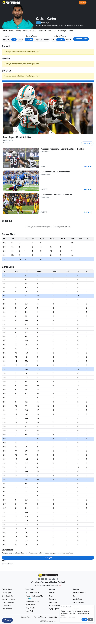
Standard (29, 40)
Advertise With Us (79, 593)
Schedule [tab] (33, 31)
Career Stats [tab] (42, 31)
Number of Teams (59, 36)
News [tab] (71, 31)
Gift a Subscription (79, 602)
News (51, 596)
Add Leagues (48, 558)
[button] (20, 39)
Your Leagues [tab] (62, 31)
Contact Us (53, 617)
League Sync (6, 593)
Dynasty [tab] (18, 31)
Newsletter (53, 602)
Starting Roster (31, 36)
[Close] (93, 607)
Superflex (39, 40)
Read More (87, 143)
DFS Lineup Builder (32, 593)
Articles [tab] (25, 31)
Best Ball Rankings (32, 601)
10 (53, 40)
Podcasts (52, 599)
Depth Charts (30, 605)
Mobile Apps (77, 599)
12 (61, 40)
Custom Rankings (8, 602)
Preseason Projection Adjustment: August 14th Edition (62, 149)
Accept (84, 619)
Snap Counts (30, 608)
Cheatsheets (6, 605)
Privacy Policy (26, 617)
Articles (52, 593)
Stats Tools (30, 611)
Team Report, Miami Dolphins (17, 137)
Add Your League (81, 39)
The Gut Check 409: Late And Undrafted (56, 194)
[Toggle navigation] (92, 3)
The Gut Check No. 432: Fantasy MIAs (55, 172)
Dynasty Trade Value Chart (35, 597)
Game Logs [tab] (52, 31)
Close (90, 619)
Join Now (83, 2)
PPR (14, 40)
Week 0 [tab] (11, 31)
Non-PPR (6, 40)
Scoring (6, 36)
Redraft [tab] (4, 31)
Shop (74, 596)
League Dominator (8, 599)
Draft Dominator (7, 596)
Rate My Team (7, 609)
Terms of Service (40, 617)
